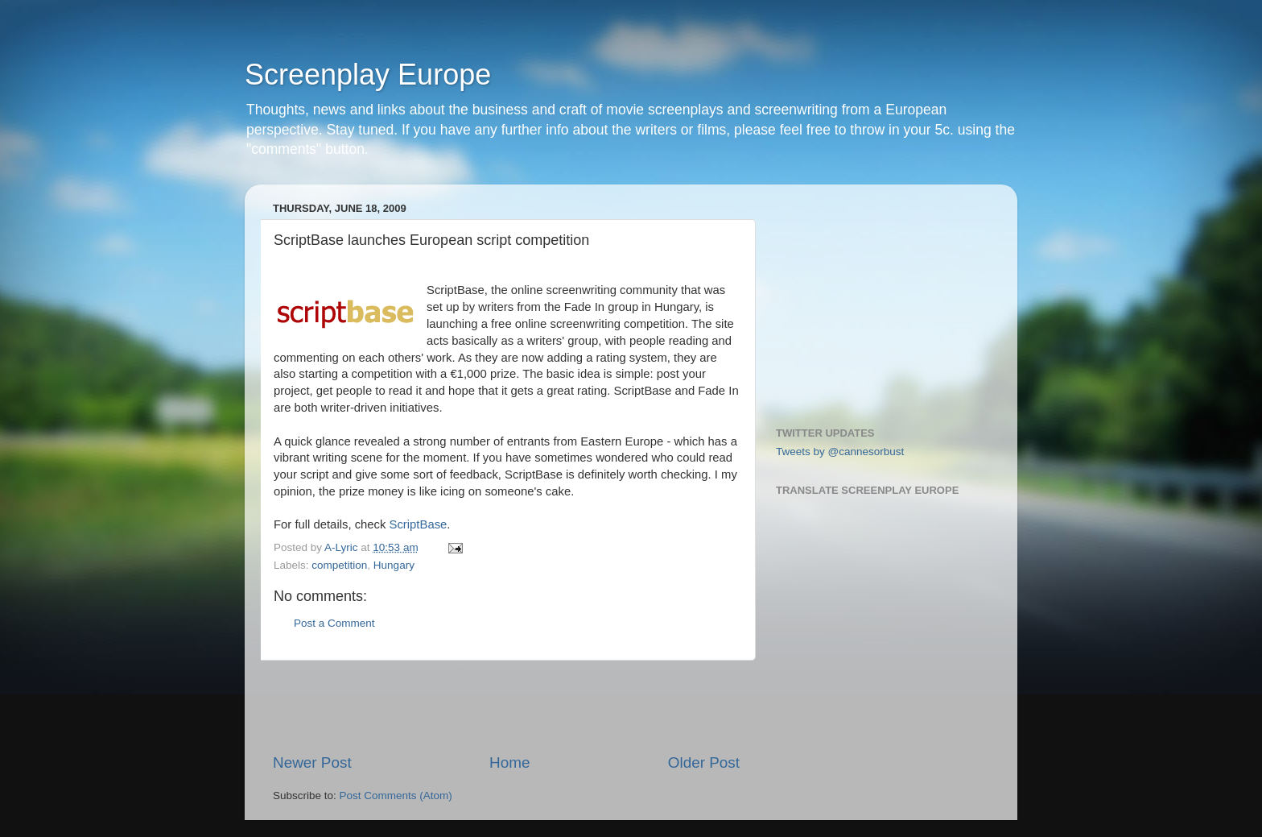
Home (509, 762)
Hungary (393, 565)
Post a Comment (334, 623)
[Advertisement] (506, 706)
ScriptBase (418, 524)
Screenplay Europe (368, 74)
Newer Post (312, 762)
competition (339, 565)
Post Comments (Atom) (396, 795)
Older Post (704, 762)
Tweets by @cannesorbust (840, 451)
